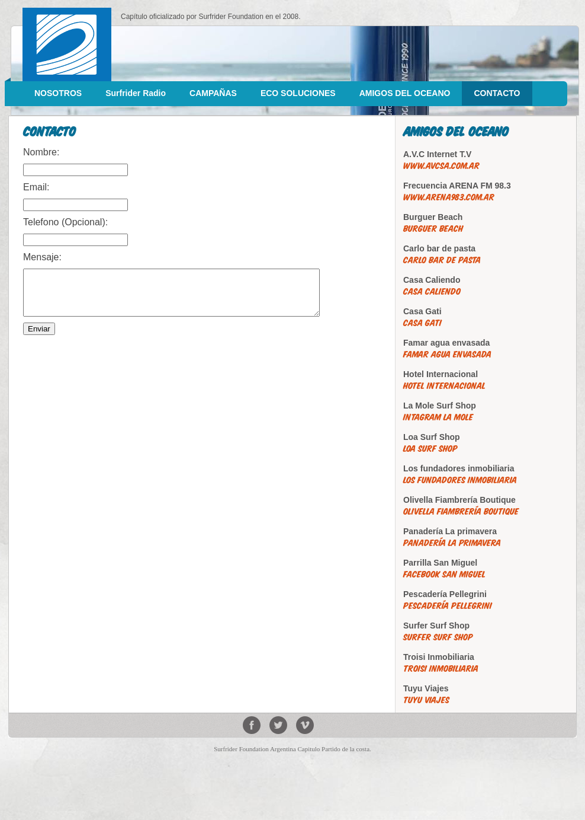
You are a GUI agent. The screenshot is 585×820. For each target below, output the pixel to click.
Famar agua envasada (447, 354)
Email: (36, 187)
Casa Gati (422, 323)
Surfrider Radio (135, 93)
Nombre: (41, 152)
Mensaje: (42, 257)
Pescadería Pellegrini (447, 605)
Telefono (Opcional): (65, 222)
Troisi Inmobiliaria (440, 668)
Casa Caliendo (432, 291)
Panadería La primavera (452, 543)
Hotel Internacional (444, 386)
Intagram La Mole (438, 417)
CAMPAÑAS (213, 93)
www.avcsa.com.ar (441, 166)
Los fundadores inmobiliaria (460, 480)
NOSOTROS (58, 93)
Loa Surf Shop (430, 448)
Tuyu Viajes (426, 700)
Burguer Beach (433, 228)
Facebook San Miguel (444, 574)
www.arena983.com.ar (448, 197)
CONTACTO (497, 93)
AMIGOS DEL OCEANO (405, 93)
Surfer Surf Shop (438, 637)
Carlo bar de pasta (442, 260)
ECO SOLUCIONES (298, 93)
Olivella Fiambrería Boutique (461, 511)
